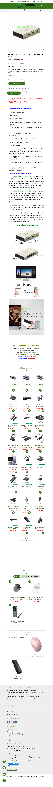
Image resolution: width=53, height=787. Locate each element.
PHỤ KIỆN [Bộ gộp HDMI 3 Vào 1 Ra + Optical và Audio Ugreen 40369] (17, 576)
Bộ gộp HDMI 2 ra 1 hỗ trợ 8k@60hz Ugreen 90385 (40, 446)
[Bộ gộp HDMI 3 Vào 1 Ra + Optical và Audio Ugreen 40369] (26, 5)
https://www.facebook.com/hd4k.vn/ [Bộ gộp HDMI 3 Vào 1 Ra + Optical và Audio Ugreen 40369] (29, 354)
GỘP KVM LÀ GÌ (17, 678)
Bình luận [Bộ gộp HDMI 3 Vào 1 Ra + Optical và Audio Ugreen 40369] (25, 93)
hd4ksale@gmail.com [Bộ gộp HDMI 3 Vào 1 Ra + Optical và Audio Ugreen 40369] (27, 1)
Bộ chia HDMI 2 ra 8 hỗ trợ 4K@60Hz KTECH (26, 405)
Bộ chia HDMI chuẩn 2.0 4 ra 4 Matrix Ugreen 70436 (40, 507)
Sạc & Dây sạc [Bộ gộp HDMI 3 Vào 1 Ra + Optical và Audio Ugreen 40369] (25, 576)
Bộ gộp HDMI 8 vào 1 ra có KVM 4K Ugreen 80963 (26, 426)
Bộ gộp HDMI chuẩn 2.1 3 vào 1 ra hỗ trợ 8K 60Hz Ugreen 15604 (13, 426)
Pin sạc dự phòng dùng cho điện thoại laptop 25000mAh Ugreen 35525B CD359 (16, 622)
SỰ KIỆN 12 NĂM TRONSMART (16, 637)
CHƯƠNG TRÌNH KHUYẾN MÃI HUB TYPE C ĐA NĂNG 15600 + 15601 (36, 656)
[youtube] (38, 1)
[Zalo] (29, 88)
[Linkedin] (19, 88)
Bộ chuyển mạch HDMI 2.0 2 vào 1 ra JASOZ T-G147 (13, 405)
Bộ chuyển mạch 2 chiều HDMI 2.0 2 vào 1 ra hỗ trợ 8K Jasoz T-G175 (40, 385)
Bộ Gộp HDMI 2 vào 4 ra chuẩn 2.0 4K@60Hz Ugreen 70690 (40, 466)
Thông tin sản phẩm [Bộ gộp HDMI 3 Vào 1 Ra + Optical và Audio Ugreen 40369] (14, 93)
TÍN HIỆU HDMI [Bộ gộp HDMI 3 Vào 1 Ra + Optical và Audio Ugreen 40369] (25, 10)
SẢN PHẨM (10, 711)
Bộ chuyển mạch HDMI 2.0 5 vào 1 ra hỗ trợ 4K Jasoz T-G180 (13, 385)
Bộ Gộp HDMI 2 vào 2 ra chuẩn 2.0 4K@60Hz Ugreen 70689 (26, 487)
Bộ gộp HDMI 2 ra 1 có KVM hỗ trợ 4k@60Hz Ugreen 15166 (13, 446)
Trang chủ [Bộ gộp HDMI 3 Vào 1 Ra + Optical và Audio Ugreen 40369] (9, 10)
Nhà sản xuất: (11, 63)
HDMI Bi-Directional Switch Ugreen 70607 (26, 466)
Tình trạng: (11, 79)
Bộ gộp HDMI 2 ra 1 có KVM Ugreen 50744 (26, 528)
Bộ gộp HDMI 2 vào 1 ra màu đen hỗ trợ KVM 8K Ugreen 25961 (40, 405)
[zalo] (41, 1)
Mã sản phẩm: (11, 66)
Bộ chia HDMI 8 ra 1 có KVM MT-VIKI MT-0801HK (13, 528)
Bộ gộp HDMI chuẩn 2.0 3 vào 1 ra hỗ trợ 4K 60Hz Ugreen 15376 (40, 426)
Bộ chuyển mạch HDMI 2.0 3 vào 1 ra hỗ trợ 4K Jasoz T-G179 (26, 385)
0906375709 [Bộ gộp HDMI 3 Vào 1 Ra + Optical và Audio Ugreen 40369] (17, 1)
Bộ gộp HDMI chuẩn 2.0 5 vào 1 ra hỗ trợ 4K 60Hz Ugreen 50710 (40, 528)
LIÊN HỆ (9, 709)
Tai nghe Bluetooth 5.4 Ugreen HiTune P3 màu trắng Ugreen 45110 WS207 (36, 598)
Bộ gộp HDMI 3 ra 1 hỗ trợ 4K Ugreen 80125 (13, 507)
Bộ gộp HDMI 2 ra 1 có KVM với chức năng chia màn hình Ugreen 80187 (13, 466)
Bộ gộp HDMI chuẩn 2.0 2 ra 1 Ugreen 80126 (40, 487)
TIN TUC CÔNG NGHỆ (12, 714)
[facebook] (34, 1)
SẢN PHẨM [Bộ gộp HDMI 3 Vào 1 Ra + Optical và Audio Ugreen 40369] (16, 10)
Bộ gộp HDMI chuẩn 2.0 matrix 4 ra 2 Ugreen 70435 (26, 507)
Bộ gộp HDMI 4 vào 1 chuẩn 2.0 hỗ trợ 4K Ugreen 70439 (13, 487)
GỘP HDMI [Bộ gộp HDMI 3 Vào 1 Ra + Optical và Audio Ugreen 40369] (33, 10)
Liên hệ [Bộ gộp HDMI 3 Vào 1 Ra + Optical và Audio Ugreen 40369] (16, 83)
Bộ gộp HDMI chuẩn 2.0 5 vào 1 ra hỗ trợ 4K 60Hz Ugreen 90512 (26, 446)
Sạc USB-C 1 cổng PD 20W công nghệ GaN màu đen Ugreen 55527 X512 (17, 598)
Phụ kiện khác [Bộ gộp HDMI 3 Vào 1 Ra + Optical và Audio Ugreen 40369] (35, 576)
